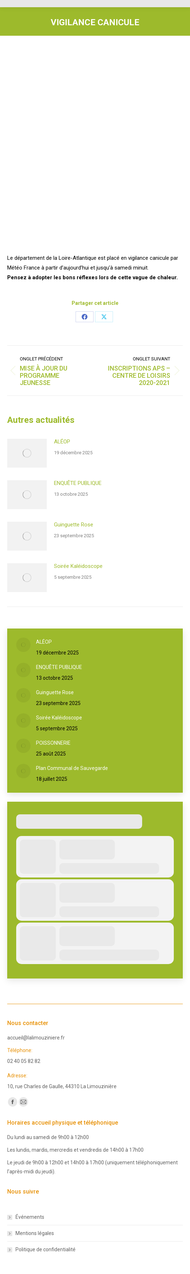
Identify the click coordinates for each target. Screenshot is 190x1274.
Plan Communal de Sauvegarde (72, 768)
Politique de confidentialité (45, 1249)
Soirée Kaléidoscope (78, 566)
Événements (29, 1217)
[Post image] (27, 453)
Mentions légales (34, 1233)
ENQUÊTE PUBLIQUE (77, 483)
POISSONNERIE (53, 743)
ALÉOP (62, 441)
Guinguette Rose (73, 524)
